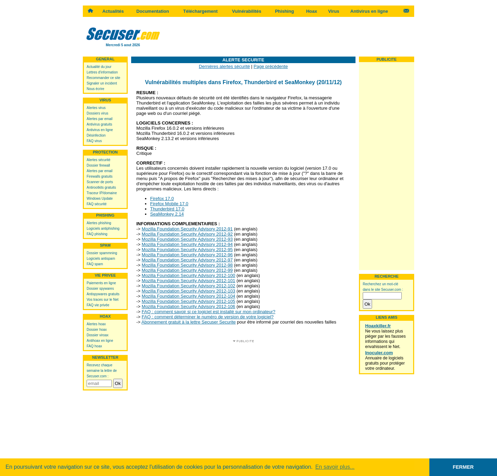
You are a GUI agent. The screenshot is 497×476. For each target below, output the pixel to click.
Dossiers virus (97, 113)
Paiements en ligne (101, 283)
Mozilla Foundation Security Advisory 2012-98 (187, 265)
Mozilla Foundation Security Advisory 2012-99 (187, 270)
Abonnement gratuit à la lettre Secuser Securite (189, 322)
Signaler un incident (102, 83)
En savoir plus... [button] (334, 467)
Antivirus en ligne (369, 11)
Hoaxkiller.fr (378, 325)
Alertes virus (96, 108)
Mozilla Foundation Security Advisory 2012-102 (188, 285)
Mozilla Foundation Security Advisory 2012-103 (188, 291)
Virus (333, 11)
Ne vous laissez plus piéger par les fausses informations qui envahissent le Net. (385, 339)
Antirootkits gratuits (101, 187)
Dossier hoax (97, 329)
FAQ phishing (97, 234)
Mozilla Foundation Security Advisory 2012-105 (188, 301)
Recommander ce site (103, 78)
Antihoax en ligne (100, 341)
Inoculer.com (379, 352)
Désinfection (96, 135)
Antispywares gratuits (103, 294)
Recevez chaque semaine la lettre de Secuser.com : (102, 370)
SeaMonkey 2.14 (167, 214)
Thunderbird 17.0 (167, 208)
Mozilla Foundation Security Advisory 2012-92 (187, 234)
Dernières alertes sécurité (224, 66)
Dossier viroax (97, 335)
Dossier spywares (100, 288)
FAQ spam (95, 264)
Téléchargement (200, 11)
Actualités (113, 11)
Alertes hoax (96, 324)
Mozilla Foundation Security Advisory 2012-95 (187, 249)
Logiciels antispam (101, 258)
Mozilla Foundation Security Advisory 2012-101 (188, 280)
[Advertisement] (288, 36)
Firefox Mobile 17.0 (169, 203)
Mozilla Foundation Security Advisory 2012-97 (187, 259)
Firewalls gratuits (100, 176)
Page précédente (271, 66)
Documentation (152, 11)
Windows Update (100, 198)
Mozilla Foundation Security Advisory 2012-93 (187, 239)
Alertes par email (100, 119)
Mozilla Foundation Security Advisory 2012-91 (187, 228)
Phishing (284, 11)
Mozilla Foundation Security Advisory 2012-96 (187, 254)
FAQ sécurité (97, 204)
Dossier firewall (98, 165)
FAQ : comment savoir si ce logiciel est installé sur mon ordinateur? (208, 311)
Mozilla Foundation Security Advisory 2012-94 (187, 244)
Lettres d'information (102, 72)
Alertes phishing (99, 223)
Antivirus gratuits (99, 124)
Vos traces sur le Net (102, 299)
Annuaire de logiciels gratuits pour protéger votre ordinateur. (385, 363)
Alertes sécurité (98, 160)
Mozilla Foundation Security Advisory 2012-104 (188, 296)
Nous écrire (95, 89)
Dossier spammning (102, 253)
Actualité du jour (99, 67)
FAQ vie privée (98, 305)
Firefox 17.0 (162, 198)
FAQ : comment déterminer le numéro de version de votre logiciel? (208, 316)
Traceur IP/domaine (102, 193)
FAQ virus (94, 141)
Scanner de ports (100, 182)
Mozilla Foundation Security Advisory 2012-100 (188, 275)
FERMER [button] (463, 467)
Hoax (311, 11)
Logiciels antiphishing (103, 228)
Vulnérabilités (246, 11)
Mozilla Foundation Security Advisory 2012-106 (188, 306)
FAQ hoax (94, 346)
